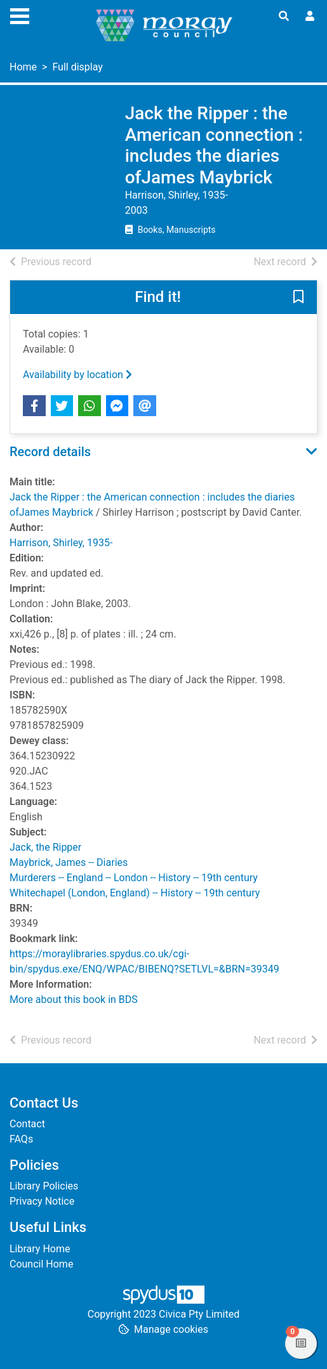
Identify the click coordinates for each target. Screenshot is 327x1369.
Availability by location (77, 375)
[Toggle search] (284, 16)
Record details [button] (50, 451)
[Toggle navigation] (19, 14)
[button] (298, 298)
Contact (27, 1124)
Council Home (41, 1264)
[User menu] (310, 16)
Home (23, 67)
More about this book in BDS (74, 999)
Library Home (40, 1249)
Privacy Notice (42, 1201)
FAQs (21, 1139)
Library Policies (44, 1186)
